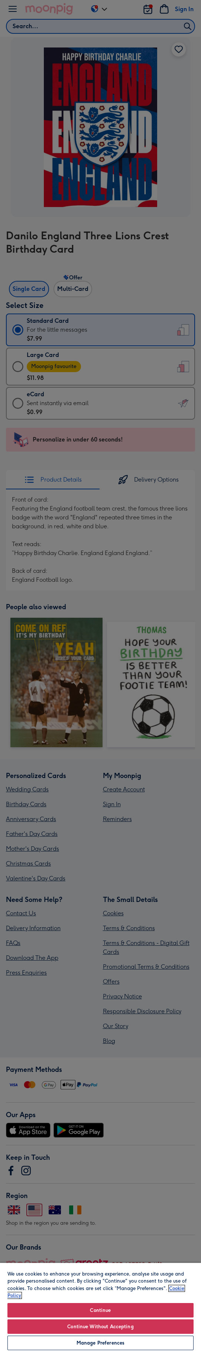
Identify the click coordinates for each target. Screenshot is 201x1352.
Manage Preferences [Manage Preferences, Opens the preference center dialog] (100, 1343)
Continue (100, 1310)
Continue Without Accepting (100, 1326)
